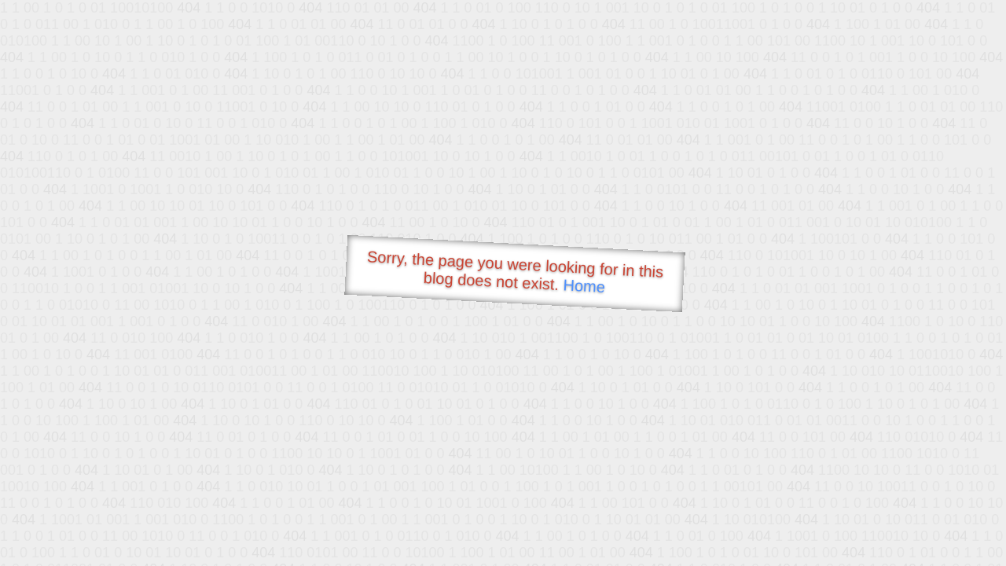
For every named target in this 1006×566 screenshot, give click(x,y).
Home (584, 286)
